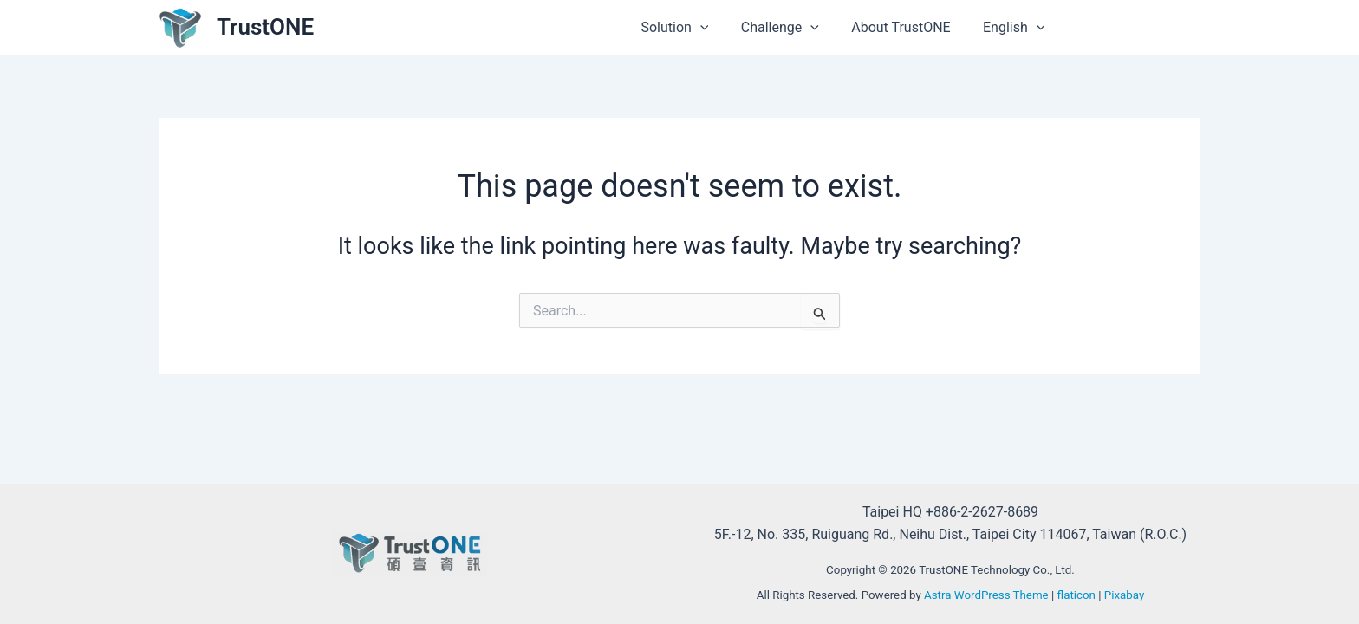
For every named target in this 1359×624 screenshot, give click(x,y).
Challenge (791, 27)
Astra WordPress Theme (986, 594)
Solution (691, 27)
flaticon (1076, 594)
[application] (716, 27)
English (1016, 27)
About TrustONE (907, 27)
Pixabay (1124, 594)
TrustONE (265, 27)
